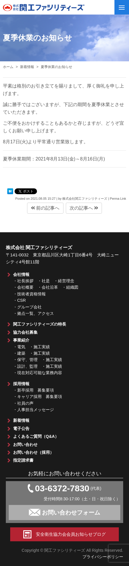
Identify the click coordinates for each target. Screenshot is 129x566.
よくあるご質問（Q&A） (36, 436)
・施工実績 (39, 346)
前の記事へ (45, 208)
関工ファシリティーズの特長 (39, 324)
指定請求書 (23, 460)
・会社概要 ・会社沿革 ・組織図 (45, 287)
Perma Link (118, 198)
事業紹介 (21, 340)
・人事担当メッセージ (33, 409)
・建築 (19, 353)
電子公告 (21, 428)
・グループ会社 (27, 307)
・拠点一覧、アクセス (33, 313)
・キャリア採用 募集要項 (37, 396)
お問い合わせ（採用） (33, 452)
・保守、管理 (25, 359)
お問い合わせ (25, 444)
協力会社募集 (25, 332)
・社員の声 (23, 403)
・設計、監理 (25, 366)
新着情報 (21, 420)
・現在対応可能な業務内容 (37, 372)
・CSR (19, 300)
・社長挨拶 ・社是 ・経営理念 (43, 280)
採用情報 (21, 383)
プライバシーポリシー (102, 556)
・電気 (19, 346)
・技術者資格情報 (29, 294)
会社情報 (21, 274)
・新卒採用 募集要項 (33, 390)
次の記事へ (84, 208)
